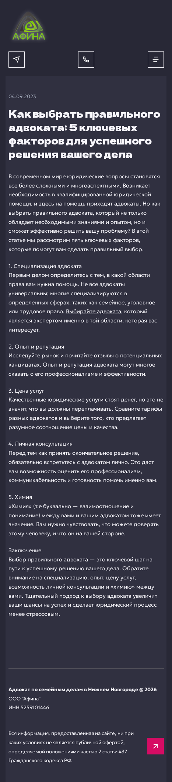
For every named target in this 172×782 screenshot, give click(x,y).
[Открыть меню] (156, 59)
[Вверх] (155, 746)
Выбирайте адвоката (93, 311)
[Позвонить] (86, 59)
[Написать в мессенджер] (16, 59)
